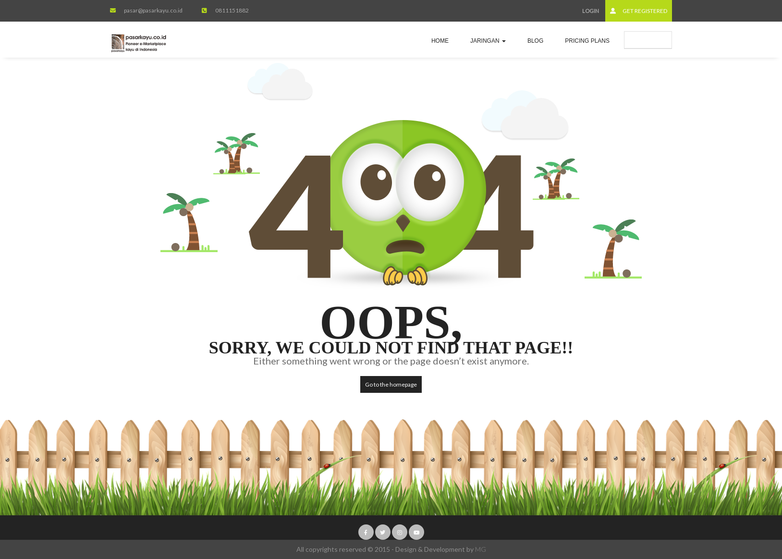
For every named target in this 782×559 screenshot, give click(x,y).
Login (590, 11)
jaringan (488, 40)
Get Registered (638, 10)
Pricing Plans (587, 40)
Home (440, 40)
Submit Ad (648, 39)
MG (480, 549)
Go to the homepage (391, 384)
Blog (535, 40)
